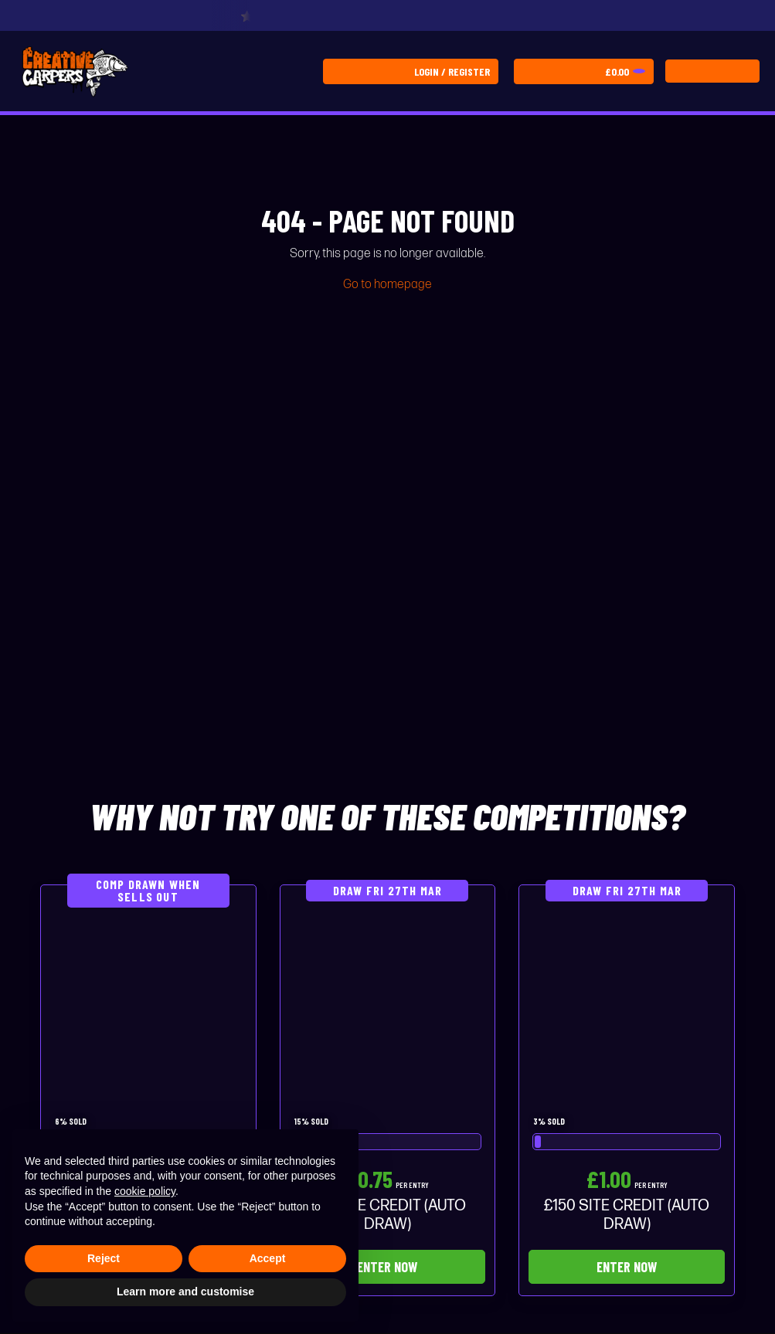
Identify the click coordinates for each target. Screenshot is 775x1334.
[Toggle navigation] (712, 71)
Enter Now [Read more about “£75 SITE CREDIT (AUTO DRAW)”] (387, 1266)
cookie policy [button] (144, 1191)
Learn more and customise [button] (185, 1291)
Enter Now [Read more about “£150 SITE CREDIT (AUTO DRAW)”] (627, 1266)
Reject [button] (103, 1258)
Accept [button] (268, 1258)
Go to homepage (387, 284)
